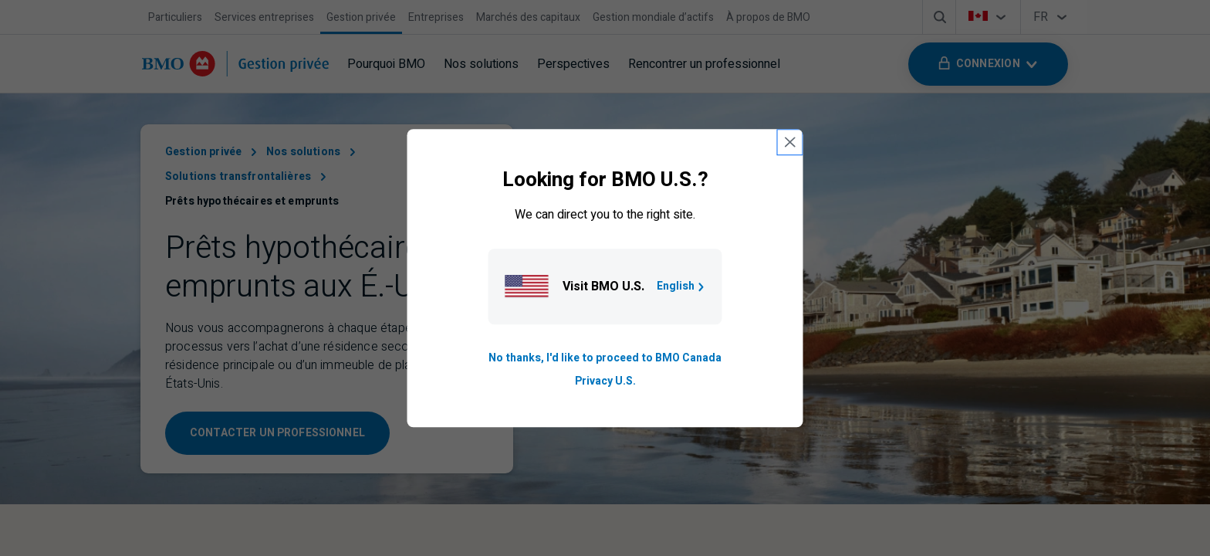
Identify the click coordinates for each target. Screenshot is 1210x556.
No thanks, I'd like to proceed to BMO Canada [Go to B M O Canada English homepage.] (605, 358)
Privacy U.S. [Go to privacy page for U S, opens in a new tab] (605, 381)
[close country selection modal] (790, 142)
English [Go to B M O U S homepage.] (682, 286)
